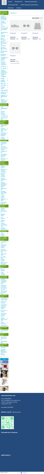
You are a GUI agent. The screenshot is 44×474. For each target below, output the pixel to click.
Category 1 (13, 13)
